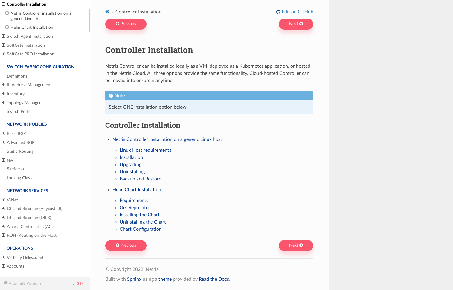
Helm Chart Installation (29, 27)
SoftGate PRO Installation (28, 54)
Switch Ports (18, 111)
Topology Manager (21, 103)
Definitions (17, 76)
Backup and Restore (140, 179)
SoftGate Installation (23, 45)
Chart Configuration (141, 229)
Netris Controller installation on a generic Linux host (38, 16)
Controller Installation (24, 4)
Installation (131, 157)
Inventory (13, 94)
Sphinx (134, 279)
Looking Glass (19, 178)
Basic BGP (14, 133)
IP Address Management (27, 85)
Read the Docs (214, 279)
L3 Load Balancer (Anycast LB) (32, 209)
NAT (8, 160)
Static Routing (20, 151)
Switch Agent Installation (27, 36)
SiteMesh (15, 169)
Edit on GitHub (296, 12)
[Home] (107, 11)
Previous (126, 24)
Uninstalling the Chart (143, 222)
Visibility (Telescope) (22, 257)
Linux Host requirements (145, 150)
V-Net (10, 200)
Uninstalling (132, 171)
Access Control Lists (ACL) (28, 227)
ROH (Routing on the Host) (30, 235)
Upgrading (130, 164)
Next (296, 24)
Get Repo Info (134, 207)
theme (165, 279)
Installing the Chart (140, 214)
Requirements (134, 200)
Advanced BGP (18, 142)
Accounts (13, 266)
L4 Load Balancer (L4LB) (26, 218)
